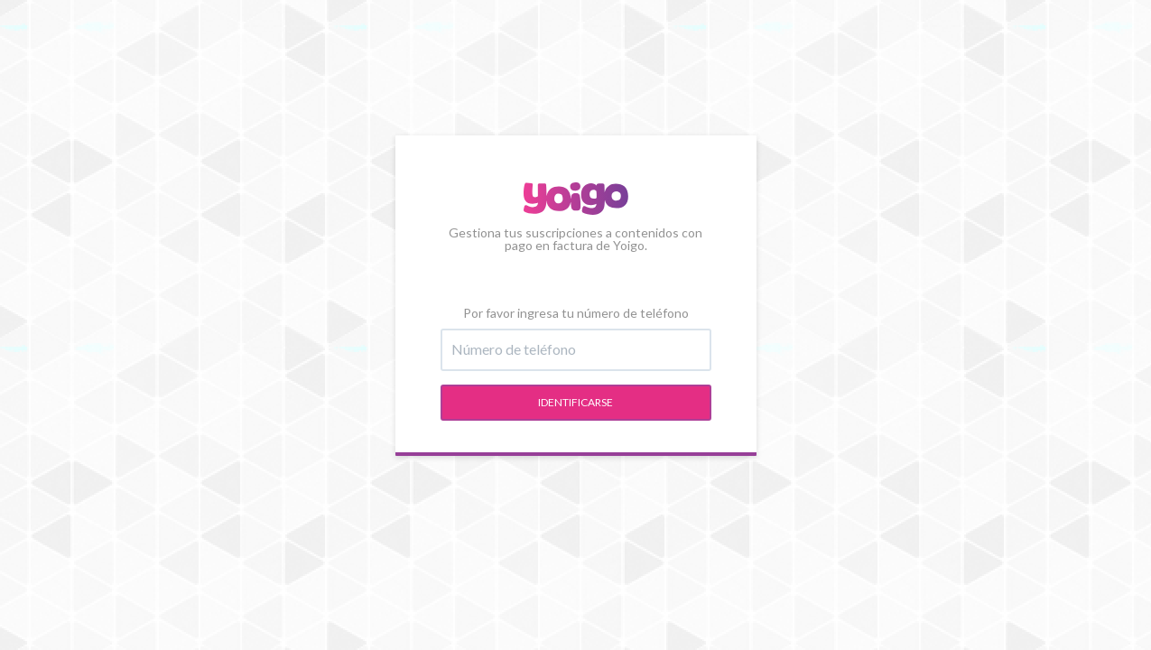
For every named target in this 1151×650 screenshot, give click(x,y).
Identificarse (575, 402)
